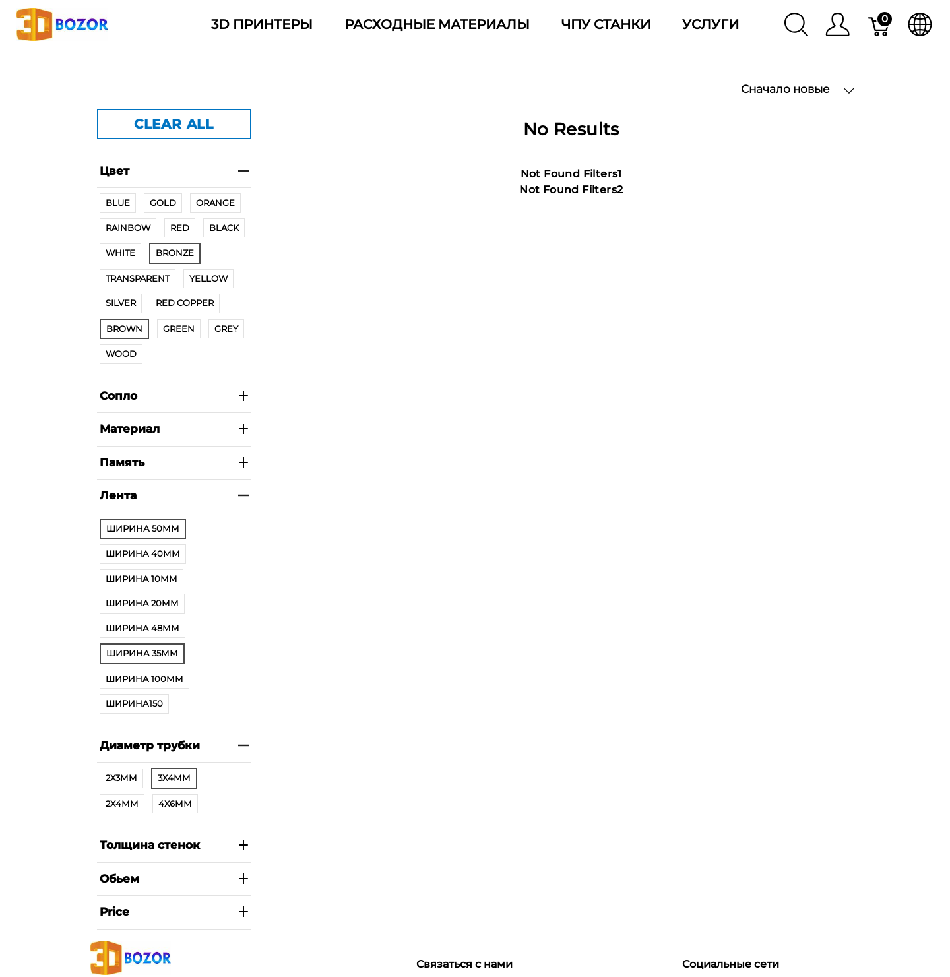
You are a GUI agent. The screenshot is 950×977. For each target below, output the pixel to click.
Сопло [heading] (174, 395)
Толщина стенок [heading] (174, 845)
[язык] (920, 24)
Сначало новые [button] (798, 89)
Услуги (710, 24)
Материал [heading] (174, 428)
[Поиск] (796, 24)
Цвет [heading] (174, 170)
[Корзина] (880, 24)
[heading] (174, 913)
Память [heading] (174, 462)
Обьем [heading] (174, 878)
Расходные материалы (437, 24)
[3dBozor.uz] (62, 23)
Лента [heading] (174, 495)
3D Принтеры (262, 24)
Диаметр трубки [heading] (174, 745)
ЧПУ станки (605, 24)
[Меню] (837, 24)
